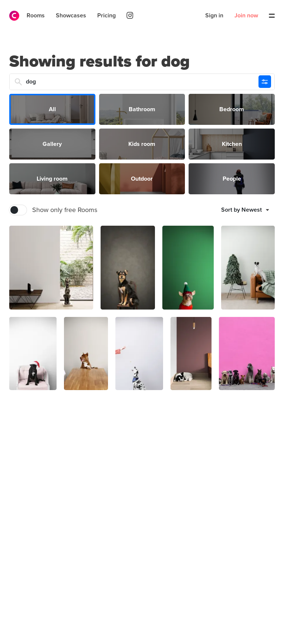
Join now (246, 15)
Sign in (214, 15)
